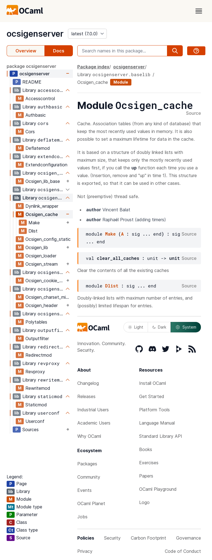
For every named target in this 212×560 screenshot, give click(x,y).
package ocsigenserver (31, 66)
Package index (93, 67)
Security (112, 538)
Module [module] (120, 82)
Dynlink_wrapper (41, 206)
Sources (30, 429)
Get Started (151, 396)
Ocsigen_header (41, 305)
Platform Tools (154, 409)
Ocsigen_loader (40, 255)
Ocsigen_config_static (48, 239)
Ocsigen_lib (36, 247)
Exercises (148, 462)
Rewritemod (37, 388)
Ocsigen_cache (41, 214)
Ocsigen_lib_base (42, 181)
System (185, 327)
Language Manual (157, 423)
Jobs (82, 516)
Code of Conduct (183, 551)
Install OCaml (152, 383)
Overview (25, 51)
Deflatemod (37, 148)
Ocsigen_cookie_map (45, 280)
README (31, 82)
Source (193, 113)
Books (145, 449)
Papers (146, 476)
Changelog (88, 383)
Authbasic (35, 115)
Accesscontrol (40, 98)
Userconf (34, 421)
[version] (87, 34)
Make (34, 222)
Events (84, 490)
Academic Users (93, 423)
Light (135, 327)
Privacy (84, 551)
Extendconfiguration (46, 164)
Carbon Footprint (148, 538)
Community (88, 477)
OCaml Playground (158, 489)
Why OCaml (89, 436)
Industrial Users (93, 409)
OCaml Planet (91, 503)
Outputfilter (37, 338)
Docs (58, 51)
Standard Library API (160, 436)
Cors (30, 131)
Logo (144, 502)
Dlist (33, 231)
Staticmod (36, 404)
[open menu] (198, 11)
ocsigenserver (35, 34)
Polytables (36, 322)
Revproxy (35, 371)
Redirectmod (38, 355)
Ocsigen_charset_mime (48, 297)
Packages (87, 463)
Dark (159, 327)
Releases (86, 396)
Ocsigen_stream (41, 264)
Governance (188, 538)
